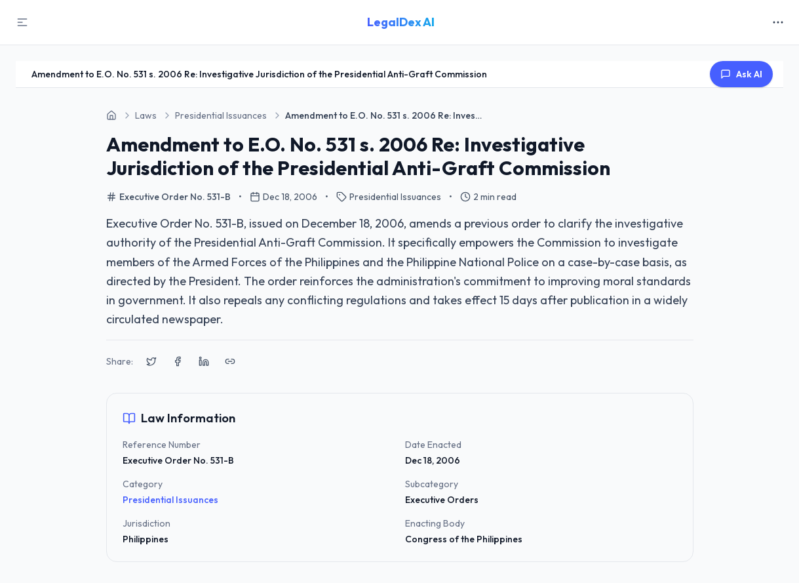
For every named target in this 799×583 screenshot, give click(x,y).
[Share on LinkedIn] (203, 361)
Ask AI (741, 74)
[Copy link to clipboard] (230, 361)
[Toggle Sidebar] (22, 22)
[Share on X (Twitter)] (151, 361)
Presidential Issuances (170, 500)
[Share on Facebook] (177, 361)
